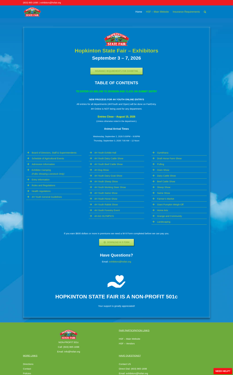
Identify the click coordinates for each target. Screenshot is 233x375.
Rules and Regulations (43, 185)
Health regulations (41, 191)
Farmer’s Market (165, 198)
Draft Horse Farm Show (169, 158)
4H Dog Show (101, 170)
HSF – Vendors (127, 343)
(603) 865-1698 (30, 2)
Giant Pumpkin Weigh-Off (170, 204)
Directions (28, 364)
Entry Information (41, 179)
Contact (27, 368)
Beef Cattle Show (166, 181)
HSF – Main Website (129, 338)
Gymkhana (162, 152)
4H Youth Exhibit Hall (105, 152)
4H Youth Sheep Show (106, 181)
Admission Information (43, 164)
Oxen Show (163, 170)
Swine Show (163, 193)
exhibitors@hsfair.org (50, 2)
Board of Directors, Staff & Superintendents (54, 152)
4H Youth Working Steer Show (110, 187)
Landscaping (163, 221)
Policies (27, 373)
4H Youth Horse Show (105, 198)
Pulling (160, 164)
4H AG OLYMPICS (104, 216)
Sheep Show (163, 187)
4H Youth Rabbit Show (106, 204)
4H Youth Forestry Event (107, 210)
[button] (205, 12)
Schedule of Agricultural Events (48, 158)
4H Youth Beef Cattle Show (108, 164)
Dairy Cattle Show (166, 175)
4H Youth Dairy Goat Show (108, 175)
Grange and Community (169, 216)
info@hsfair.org (72, 351)
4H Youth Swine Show (106, 193)
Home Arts (162, 210)
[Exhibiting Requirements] (116, 71)
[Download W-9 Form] (116, 242)
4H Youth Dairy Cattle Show (108, 158)
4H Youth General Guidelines (47, 197)
